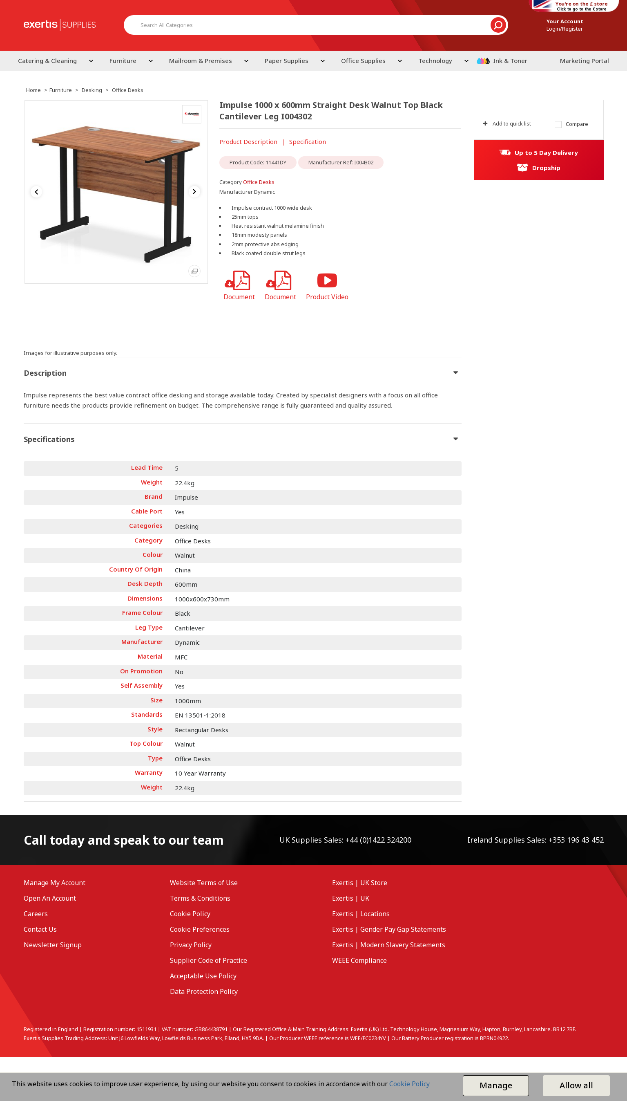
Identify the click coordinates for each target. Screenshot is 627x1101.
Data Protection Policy (204, 991)
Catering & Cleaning (47, 60)
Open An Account (50, 898)
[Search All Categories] (316, 25)
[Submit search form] (498, 25)
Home (33, 90)
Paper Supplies (286, 60)
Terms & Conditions (200, 898)
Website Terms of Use (204, 882)
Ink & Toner (510, 60)
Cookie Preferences (200, 929)
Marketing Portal (584, 60)
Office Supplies (363, 60)
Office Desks (127, 90)
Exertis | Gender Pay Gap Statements (389, 929)
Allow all (576, 1085)
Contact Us (40, 929)
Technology (435, 60)
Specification (307, 141)
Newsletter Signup (53, 945)
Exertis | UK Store (359, 882)
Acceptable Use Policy (203, 976)
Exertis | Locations (361, 913)
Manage (496, 1085)
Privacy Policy (191, 945)
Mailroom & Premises (200, 60)
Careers (36, 913)
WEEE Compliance (359, 960)
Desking (92, 90)
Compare (571, 124)
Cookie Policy (190, 913)
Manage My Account (54, 882)
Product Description (248, 141)
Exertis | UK (350, 898)
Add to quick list (507, 123)
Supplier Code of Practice (208, 960)
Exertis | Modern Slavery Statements (388, 945)
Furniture (122, 60)
